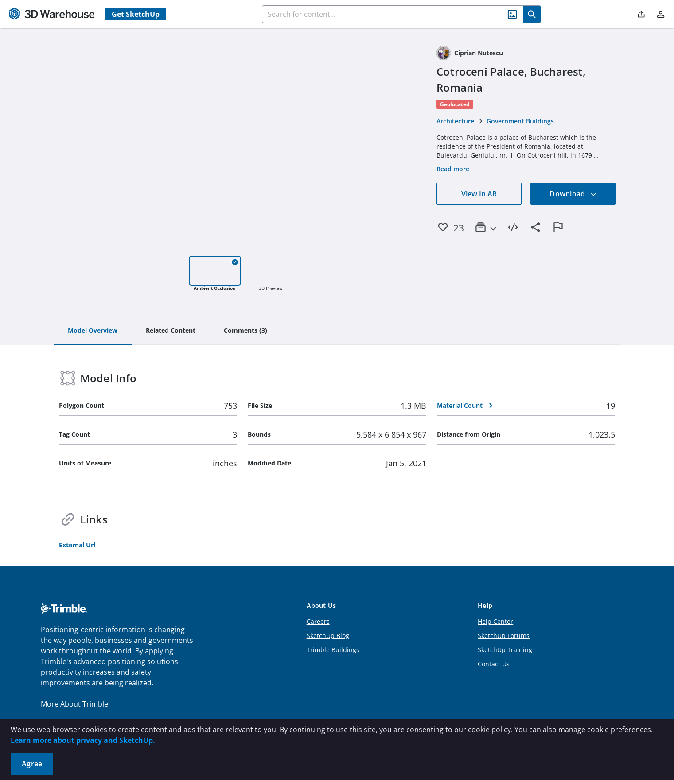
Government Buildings (520, 121)
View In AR (479, 194)
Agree (32, 763)
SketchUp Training (505, 650)
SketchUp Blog (328, 635)
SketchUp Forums (504, 635)
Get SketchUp (136, 14)
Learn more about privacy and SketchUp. (83, 740)
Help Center (495, 621)
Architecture (455, 121)
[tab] (93, 331)
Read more (452, 169)
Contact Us (494, 664)
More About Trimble (74, 704)
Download (572, 194)
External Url (77, 545)
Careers (318, 621)
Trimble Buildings (333, 650)
